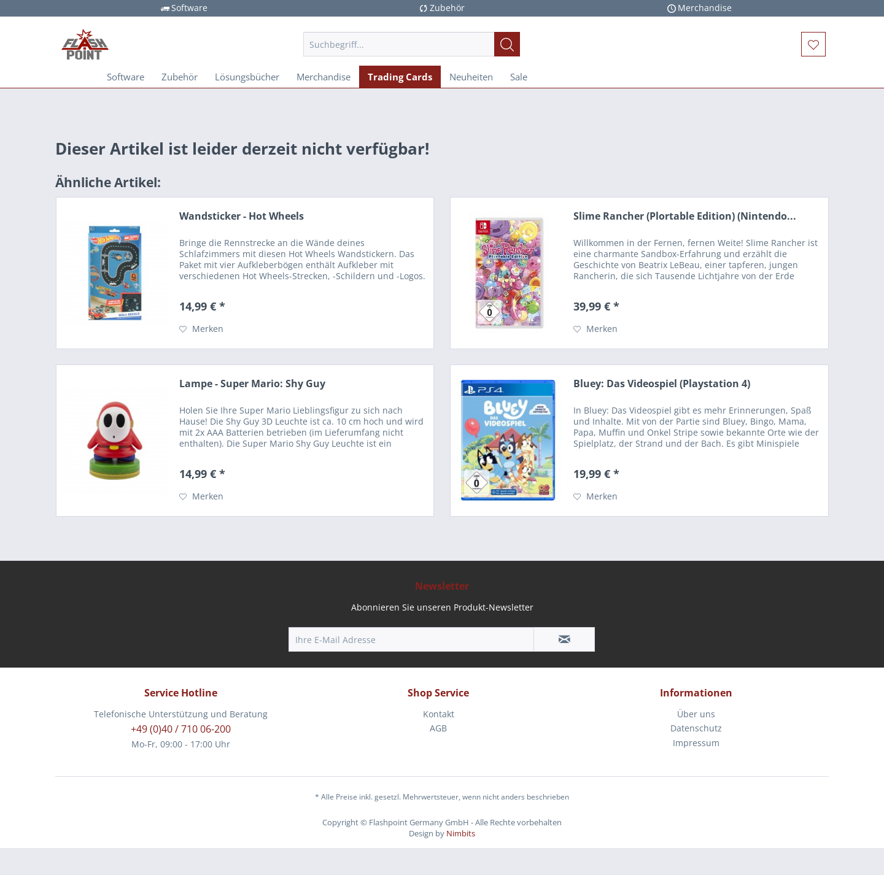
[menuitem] (411, 44)
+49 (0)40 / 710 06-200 (181, 729)
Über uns (696, 714)
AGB (438, 728)
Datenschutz (696, 728)
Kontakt (438, 714)
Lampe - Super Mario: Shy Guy (252, 383)
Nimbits (460, 833)
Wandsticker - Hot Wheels (241, 216)
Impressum (696, 743)
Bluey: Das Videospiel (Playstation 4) (661, 383)
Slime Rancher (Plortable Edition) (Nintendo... (684, 216)
